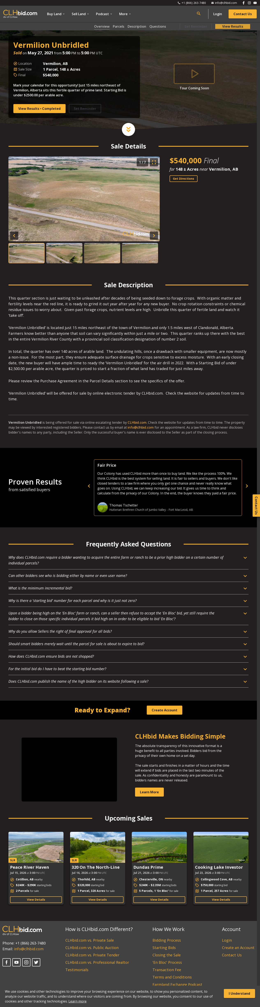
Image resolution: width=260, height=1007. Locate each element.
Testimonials (76, 969)
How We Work (169, 929)
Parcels (118, 26)
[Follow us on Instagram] (249, 3)
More (125, 14)
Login (217, 14)
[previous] (160, 486)
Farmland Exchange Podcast (177, 984)
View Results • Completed (39, 108)
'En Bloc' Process (167, 962)
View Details (36, 899)
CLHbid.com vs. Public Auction (92, 947)
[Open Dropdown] (128, 561)
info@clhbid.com (141, 427)
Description (137, 26)
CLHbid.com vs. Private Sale (89, 940)
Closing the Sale (167, 955)
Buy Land (56, 14)
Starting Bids (164, 947)
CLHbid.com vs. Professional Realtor (97, 962)
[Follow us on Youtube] (255, 3)
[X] (36, 962)
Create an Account (238, 947)
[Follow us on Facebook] (243, 3)
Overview (102, 26)
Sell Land (80, 14)
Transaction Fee (167, 969)
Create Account (164, 710)
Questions (157, 26)
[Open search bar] (198, 13)
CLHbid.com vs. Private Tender (92, 955)
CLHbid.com (137, 422)
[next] (247, 486)
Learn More (149, 792)
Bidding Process (167, 940)
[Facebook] (6, 962)
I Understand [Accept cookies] (239, 993)
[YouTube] (16, 962)
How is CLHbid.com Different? (99, 929)
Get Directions (183, 179)
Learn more (77, 1001)
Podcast (104, 14)
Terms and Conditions (172, 977)
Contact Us (242, 14)
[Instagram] (26, 962)
